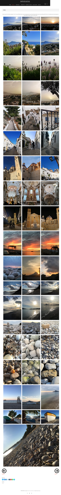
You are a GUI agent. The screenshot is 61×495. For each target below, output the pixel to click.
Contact (45, 4)
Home (15, 4)
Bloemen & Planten (34, 4)
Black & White (40, 4)
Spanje (18, 4)
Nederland (23, 4)
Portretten (28, 4)
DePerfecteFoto (30, 1)
